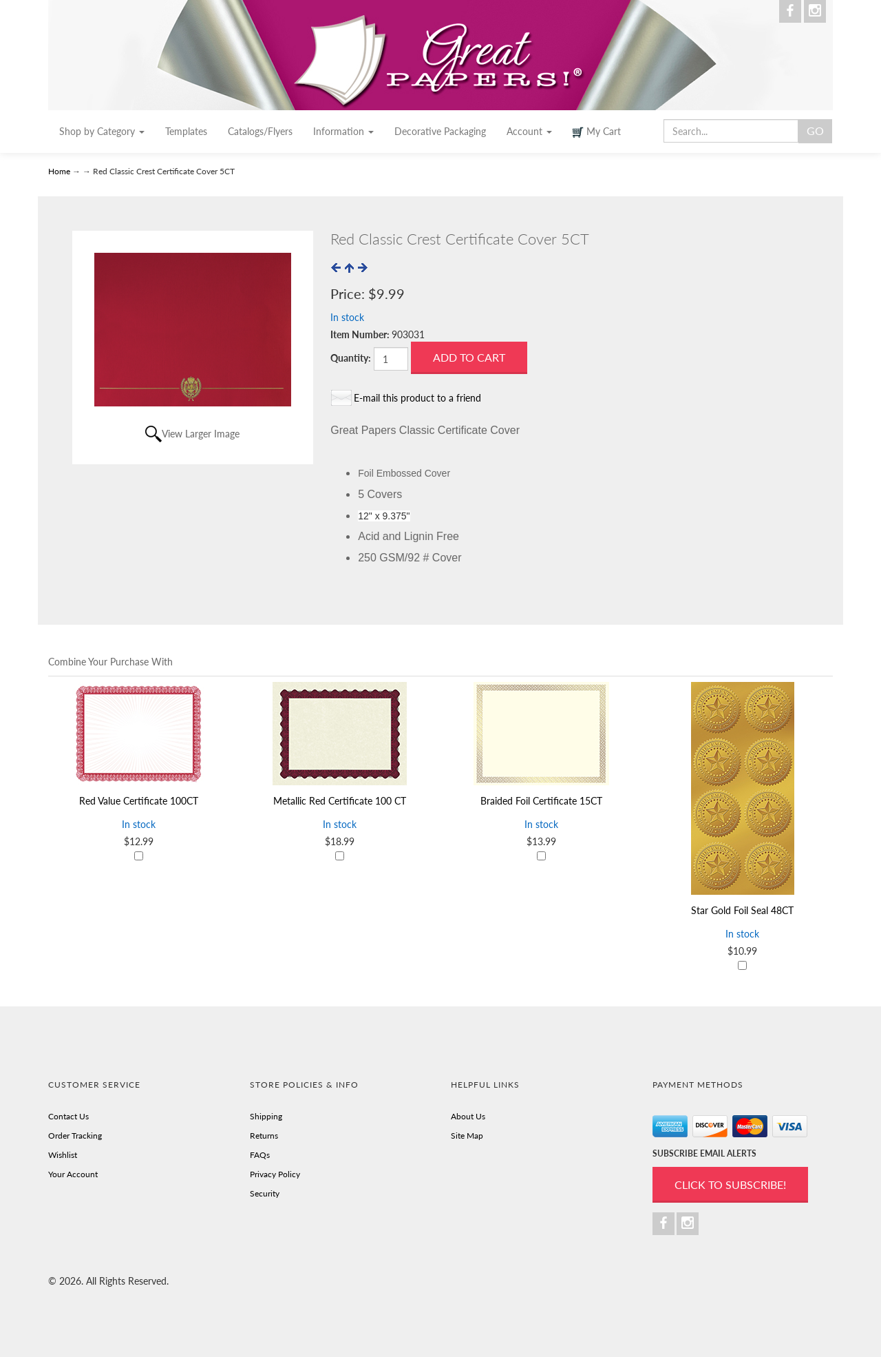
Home (60, 171)
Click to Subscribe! (730, 1184)
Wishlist (62, 1155)
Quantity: (350, 358)
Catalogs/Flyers (260, 131)
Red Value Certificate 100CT (138, 801)
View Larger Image (201, 433)
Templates (186, 131)
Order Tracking (75, 1135)
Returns (264, 1135)
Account (529, 131)
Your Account (73, 1174)
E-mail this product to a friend (417, 398)
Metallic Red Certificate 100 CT (339, 801)
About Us (468, 1116)
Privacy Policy (275, 1174)
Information (343, 131)
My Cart (597, 131)
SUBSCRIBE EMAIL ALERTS (704, 1153)
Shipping (266, 1116)
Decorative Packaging (440, 131)
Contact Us (68, 1116)
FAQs (260, 1155)
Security (264, 1193)
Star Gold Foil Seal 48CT (742, 910)
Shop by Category (102, 131)
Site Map (467, 1135)
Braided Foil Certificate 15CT (541, 801)
